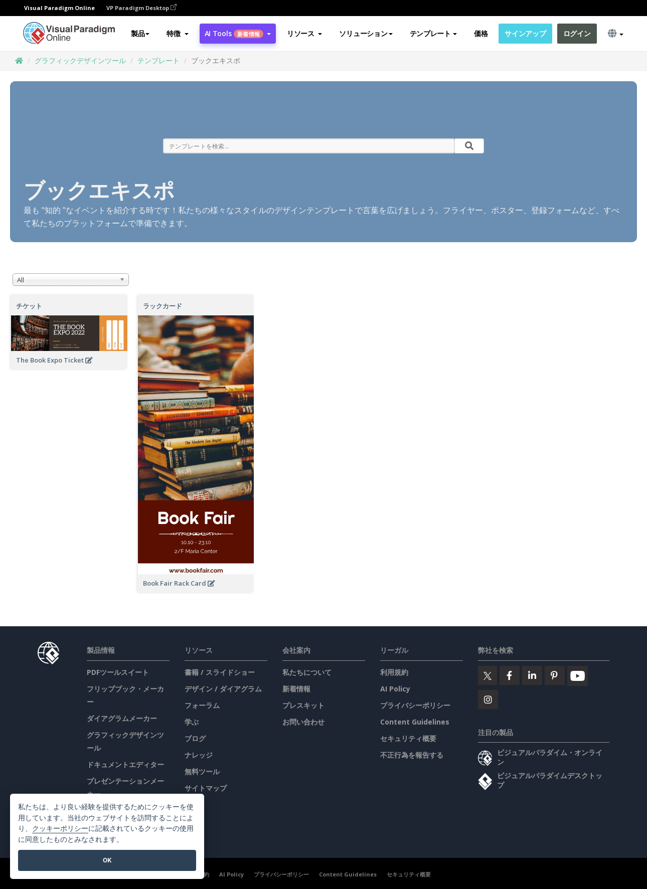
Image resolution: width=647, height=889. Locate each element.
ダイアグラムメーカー (122, 718)
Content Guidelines (414, 722)
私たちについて (307, 672)
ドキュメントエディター (125, 764)
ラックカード (162, 305)
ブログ (195, 738)
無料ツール (202, 771)
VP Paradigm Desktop (141, 8)
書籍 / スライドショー (220, 672)
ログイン (577, 33)
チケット (29, 305)
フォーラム (202, 705)
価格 (481, 33)
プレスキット (303, 705)
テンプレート (158, 60)
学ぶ (192, 722)
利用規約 (394, 672)
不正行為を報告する (411, 755)
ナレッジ (199, 755)
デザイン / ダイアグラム (223, 688)
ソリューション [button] (365, 33)
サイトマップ (206, 788)
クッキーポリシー (60, 828)
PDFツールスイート (118, 672)
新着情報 (296, 688)
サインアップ (525, 33)
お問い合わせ (303, 722)
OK (107, 860)
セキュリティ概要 (408, 738)
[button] (177, 34)
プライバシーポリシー (415, 705)
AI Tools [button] (238, 33)
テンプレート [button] (433, 33)
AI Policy (395, 688)
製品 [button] (140, 33)
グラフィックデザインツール (80, 60)
